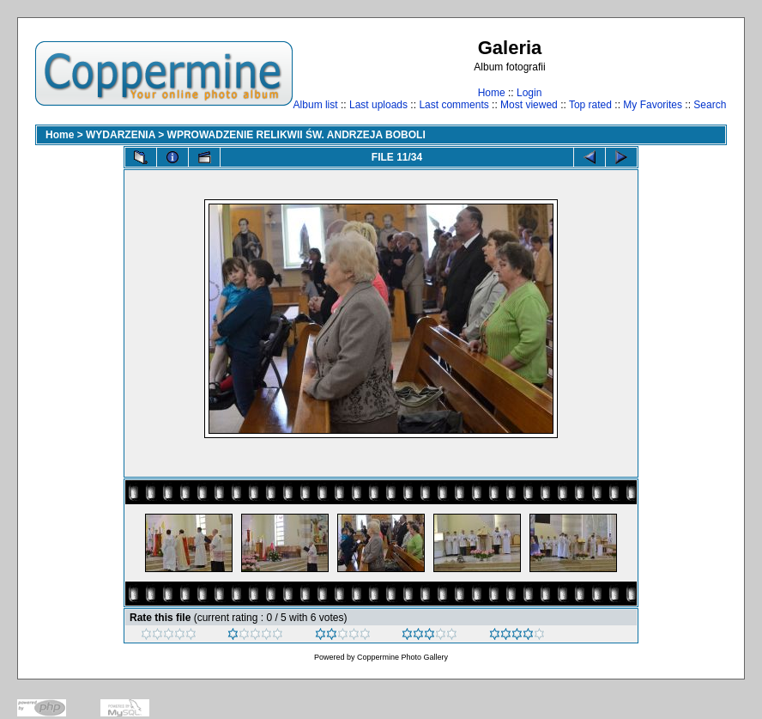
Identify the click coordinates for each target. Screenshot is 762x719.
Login (529, 93)
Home (491, 93)
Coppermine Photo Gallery (402, 657)
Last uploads (378, 105)
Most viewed (529, 105)
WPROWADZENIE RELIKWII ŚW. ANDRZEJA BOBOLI (296, 135)
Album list (315, 105)
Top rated (590, 105)
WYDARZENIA (120, 135)
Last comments (453, 105)
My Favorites (652, 105)
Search (709, 105)
